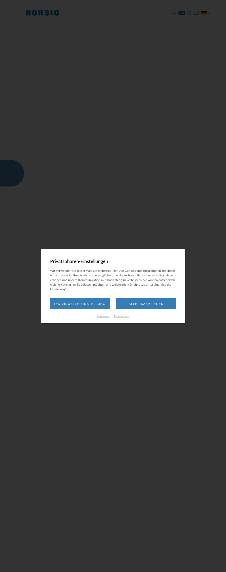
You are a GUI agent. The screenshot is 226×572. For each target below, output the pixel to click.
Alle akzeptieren (146, 304)
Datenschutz (121, 316)
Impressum (103, 316)
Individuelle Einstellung (80, 304)
